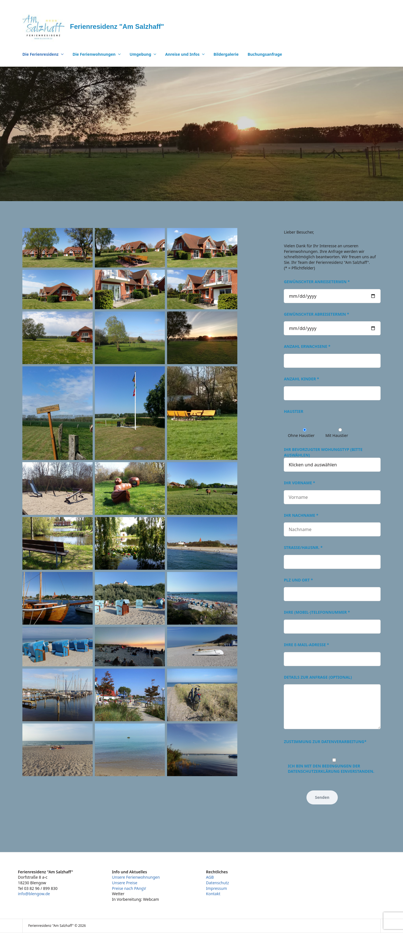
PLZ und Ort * (332, 587)
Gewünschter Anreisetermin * (332, 289)
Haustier (293, 411)
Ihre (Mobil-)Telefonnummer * (332, 619)
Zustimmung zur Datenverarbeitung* (325, 741)
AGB (210, 877)
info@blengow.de (34, 893)
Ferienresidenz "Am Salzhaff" (117, 26)
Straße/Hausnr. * (332, 555)
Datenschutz (217, 882)
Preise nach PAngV (129, 888)
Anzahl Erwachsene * (332, 354)
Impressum (216, 888)
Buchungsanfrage (265, 54)
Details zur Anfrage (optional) (332, 702)
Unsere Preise (124, 882)
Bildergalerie (226, 54)
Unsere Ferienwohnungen (136, 877)
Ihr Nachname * (332, 522)
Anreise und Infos (182, 54)
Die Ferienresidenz (40, 54)
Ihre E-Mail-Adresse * (332, 652)
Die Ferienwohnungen (94, 54)
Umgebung (140, 54)
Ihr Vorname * (332, 490)
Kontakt (213, 893)
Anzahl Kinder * (332, 386)
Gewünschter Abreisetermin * (332, 321)
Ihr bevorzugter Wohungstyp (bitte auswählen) (332, 457)
